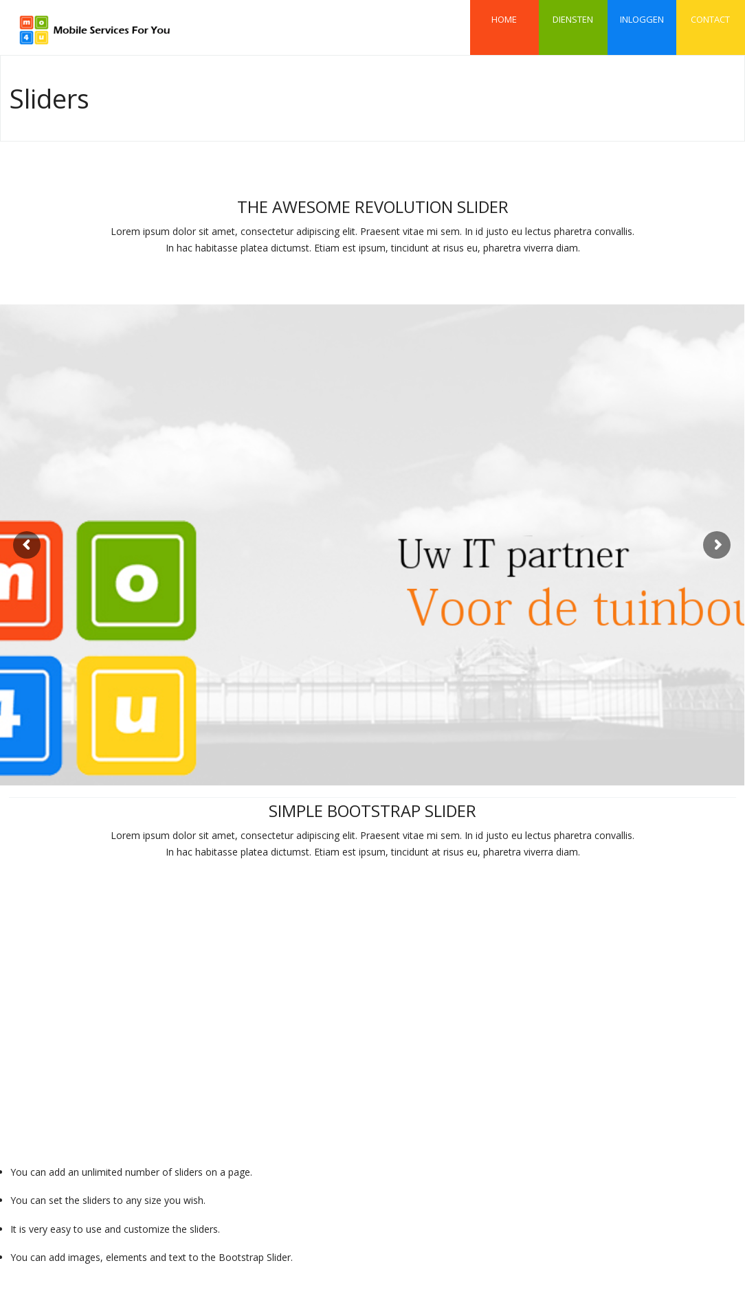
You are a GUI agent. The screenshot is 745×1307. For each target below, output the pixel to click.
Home (504, 12)
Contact (710, 12)
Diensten (572, 12)
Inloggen (641, 12)
